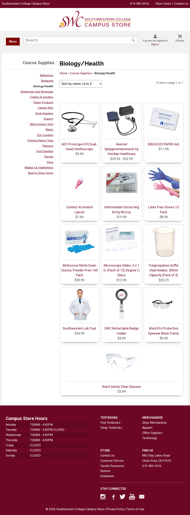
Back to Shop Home (40, 173)
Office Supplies (152, 433)
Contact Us (107, 455)
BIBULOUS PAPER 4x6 (163, 125)
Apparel (147, 427)
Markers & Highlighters (38, 167)
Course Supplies (81, 73)
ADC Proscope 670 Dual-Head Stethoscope (79, 128)
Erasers (48, 118)
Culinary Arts (45, 108)
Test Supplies (44, 151)
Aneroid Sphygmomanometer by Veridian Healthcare (121, 130)
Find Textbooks (110, 422)
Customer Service (112, 460)
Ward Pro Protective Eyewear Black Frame (163, 312)
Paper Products (43, 102)
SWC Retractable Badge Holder (121, 312)
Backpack (47, 80)
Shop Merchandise (154, 422)
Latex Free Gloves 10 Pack (163, 190)
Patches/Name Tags (40, 140)
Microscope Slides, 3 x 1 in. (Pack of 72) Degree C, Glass (121, 251)
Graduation (107, 476)
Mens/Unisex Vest (41, 124)
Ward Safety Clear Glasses (121, 368)
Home (63, 73)
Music (49, 129)
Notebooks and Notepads (36, 91)
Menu (13, 41)
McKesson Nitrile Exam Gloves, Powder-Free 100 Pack (79, 251)
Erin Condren (45, 135)
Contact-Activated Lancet (79, 190)
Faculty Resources (112, 466)
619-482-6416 (139, 3)
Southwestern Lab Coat (79, 309)
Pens (50, 162)
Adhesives (46, 75)
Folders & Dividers (41, 97)
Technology (149, 438)
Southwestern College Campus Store (26, 3)
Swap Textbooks (111, 427)
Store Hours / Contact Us (172, 3)
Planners (47, 146)
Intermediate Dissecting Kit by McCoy (121, 190)
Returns (105, 471)
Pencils (48, 156)
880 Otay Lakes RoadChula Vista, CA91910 (156, 458)
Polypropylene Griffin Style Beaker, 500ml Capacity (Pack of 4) (163, 251)
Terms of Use (135, 509)
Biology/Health (43, 86)
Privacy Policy (115, 509)
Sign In (155, 44)
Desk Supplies (44, 113)
